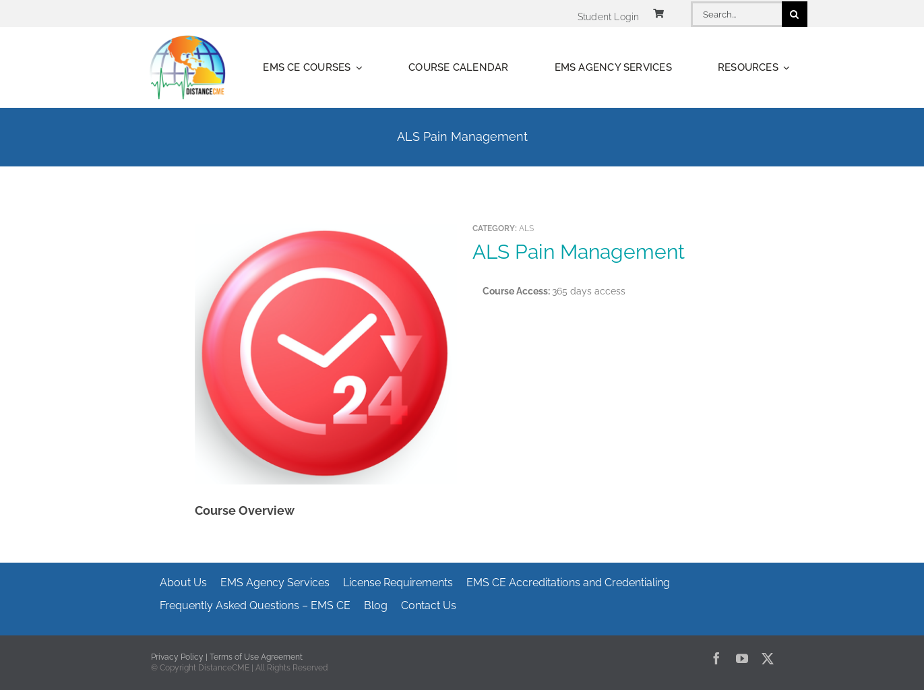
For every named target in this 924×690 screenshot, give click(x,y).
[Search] (794, 14)
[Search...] (736, 14)
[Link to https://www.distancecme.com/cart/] (658, 13)
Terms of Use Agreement (256, 657)
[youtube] (742, 658)
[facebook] (716, 658)
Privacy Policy (177, 657)
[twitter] (768, 658)
